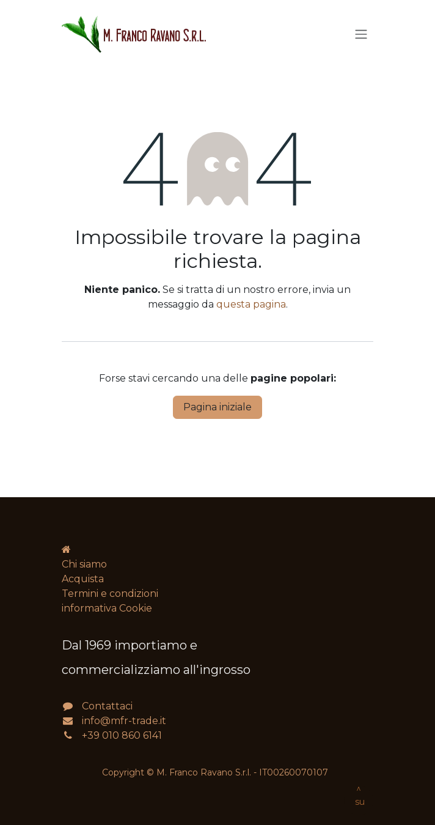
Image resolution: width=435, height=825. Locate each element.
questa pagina (251, 304)
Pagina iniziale (217, 407)
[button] (358, 800)
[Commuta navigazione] (361, 34)
